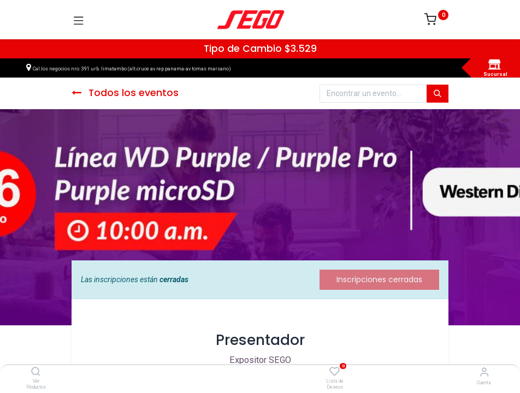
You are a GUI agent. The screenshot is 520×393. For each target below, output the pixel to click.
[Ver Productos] (36, 372)
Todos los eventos (125, 92)
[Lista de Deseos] (334, 371)
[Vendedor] (484, 372)
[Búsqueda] (437, 94)
